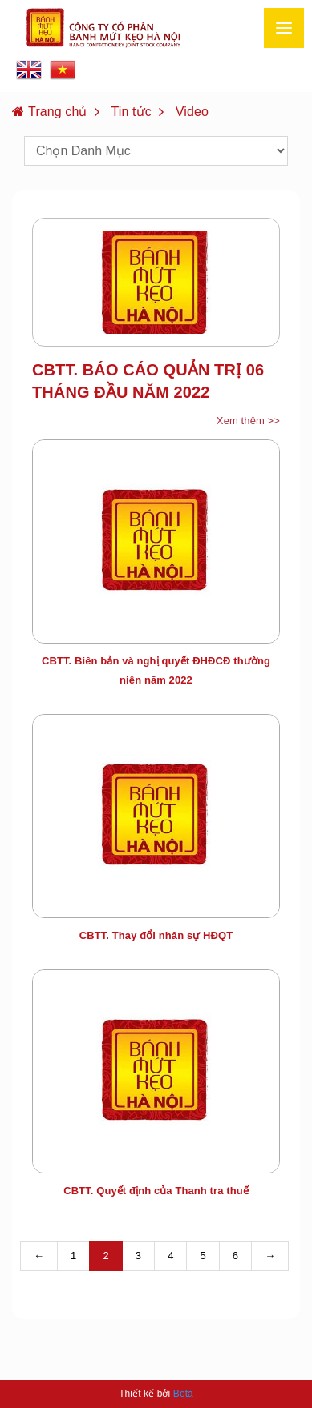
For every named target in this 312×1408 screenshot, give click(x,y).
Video (192, 111)
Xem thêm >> (248, 421)
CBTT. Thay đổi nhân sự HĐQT (156, 935)
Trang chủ (57, 111)
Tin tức (131, 111)
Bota (183, 1393)
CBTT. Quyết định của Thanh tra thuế (156, 1191)
